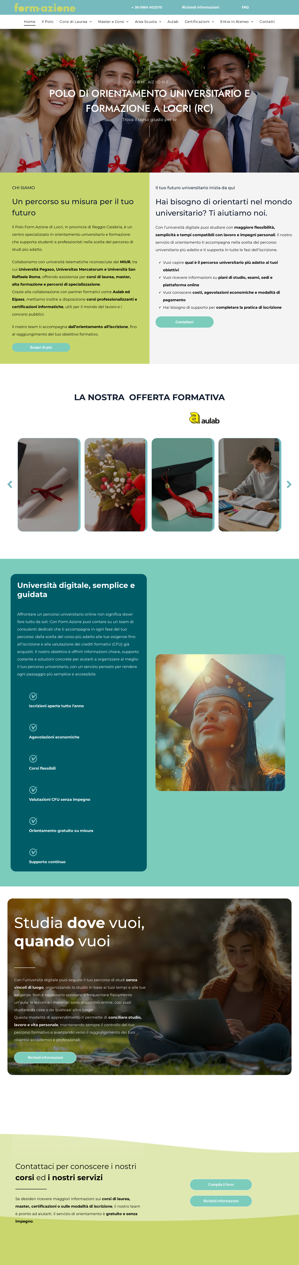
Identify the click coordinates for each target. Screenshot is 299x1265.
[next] (289, 484)
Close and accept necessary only (264, 1225)
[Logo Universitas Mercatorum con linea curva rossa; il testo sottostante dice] (131, 418)
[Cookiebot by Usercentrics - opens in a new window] (27, 1257)
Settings (211, 1257)
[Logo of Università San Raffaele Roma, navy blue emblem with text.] (168, 418)
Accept (264, 1200)
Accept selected (264, 1213)
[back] (9, 484)
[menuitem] (29, 22)
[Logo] (204, 418)
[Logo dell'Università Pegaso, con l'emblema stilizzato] (94, 418)
